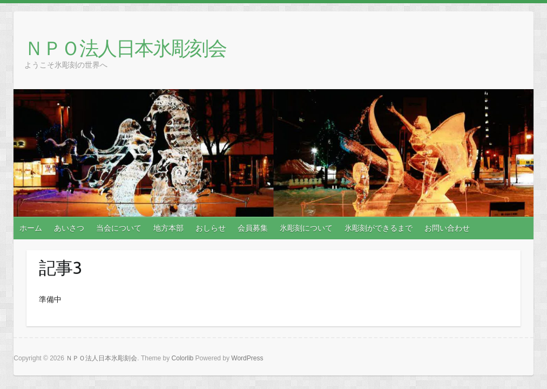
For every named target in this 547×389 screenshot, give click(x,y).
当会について (118, 228)
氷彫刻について (306, 228)
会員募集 (253, 228)
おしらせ (210, 228)
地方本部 (168, 228)
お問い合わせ (447, 228)
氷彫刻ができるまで (379, 228)
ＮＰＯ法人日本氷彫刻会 (125, 48)
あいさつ (69, 228)
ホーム (30, 228)
